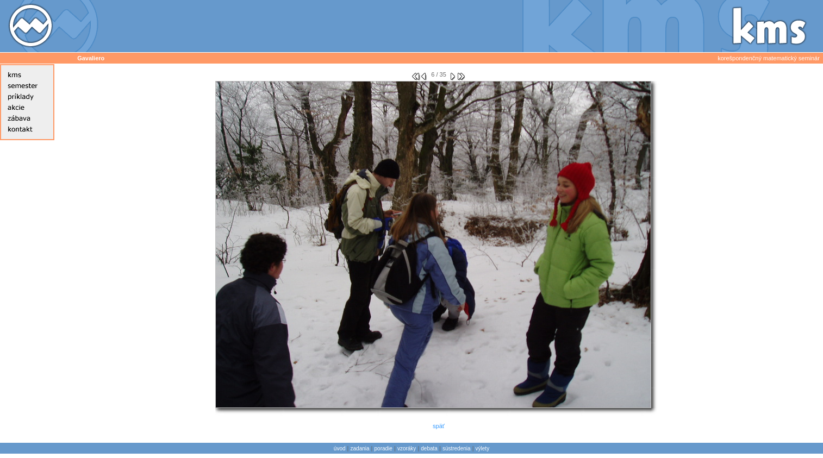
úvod (340, 448)
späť (439, 426)
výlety (483, 448)
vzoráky (406, 448)
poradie (383, 448)
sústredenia (456, 448)
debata (429, 448)
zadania (360, 448)
